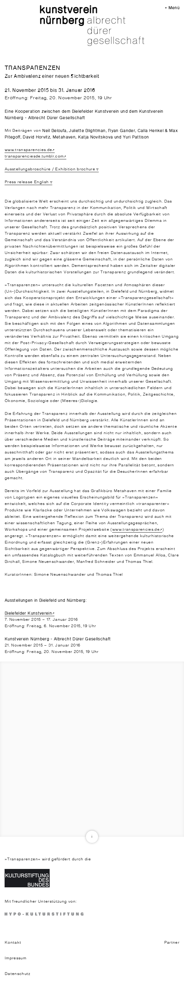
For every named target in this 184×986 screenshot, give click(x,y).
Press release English (27, 182)
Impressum (15, 958)
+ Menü (172, 7)
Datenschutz (18, 974)
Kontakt (13, 942)
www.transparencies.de (28, 150)
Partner (171, 942)
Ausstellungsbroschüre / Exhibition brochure (50, 169)
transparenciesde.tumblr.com (34, 156)
